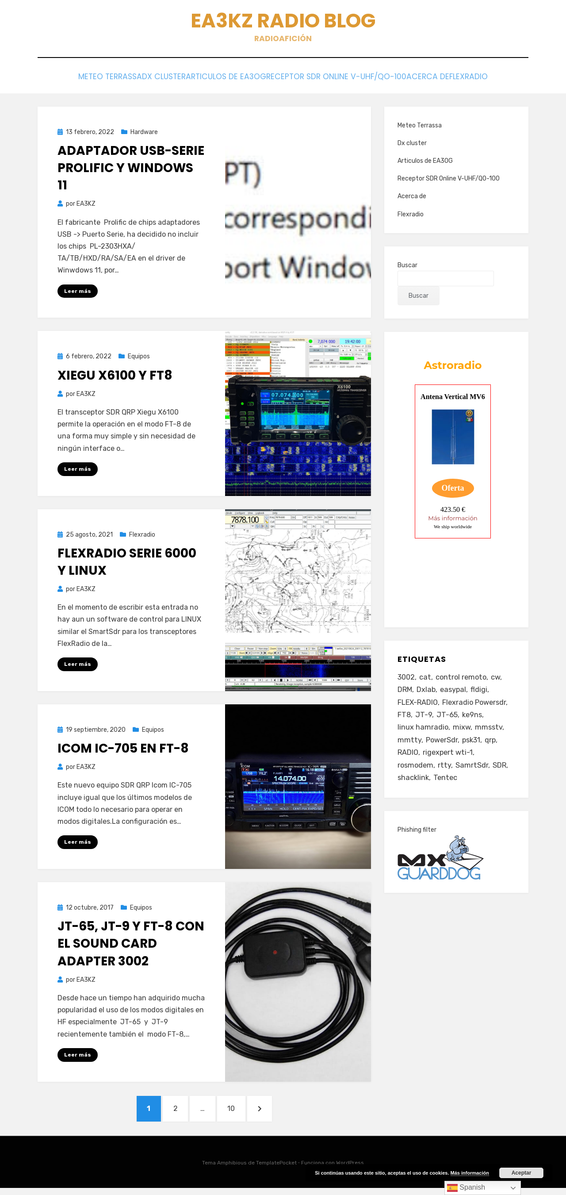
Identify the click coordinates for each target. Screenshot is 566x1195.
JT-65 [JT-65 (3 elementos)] (448, 719)
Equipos (139, 358)
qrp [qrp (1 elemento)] (493, 747)
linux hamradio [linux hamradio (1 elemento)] (423, 733)
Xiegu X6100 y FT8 (114, 377)
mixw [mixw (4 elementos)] (462, 733)
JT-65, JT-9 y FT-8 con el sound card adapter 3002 (130, 946)
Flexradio (492, 80)
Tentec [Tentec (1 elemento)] (447, 787)
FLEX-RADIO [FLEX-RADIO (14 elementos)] (419, 706)
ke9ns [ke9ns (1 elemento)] (473, 719)
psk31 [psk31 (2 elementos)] (473, 747)
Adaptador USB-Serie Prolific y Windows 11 (130, 170)
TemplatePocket (276, 1170)
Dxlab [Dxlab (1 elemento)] (427, 692)
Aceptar (522, 1173)
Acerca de (440, 80)
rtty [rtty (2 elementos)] (446, 774)
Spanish (466, 1188)
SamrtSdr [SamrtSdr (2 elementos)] (473, 774)
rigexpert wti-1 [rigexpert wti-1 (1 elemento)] (449, 760)
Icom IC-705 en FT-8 (123, 751)
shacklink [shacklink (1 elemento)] (414, 787)
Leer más (77, 293)
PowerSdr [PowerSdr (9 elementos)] (442, 747)
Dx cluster (150, 80)
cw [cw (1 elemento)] (499, 679)
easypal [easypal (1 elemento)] (455, 692)
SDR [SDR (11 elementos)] (501, 774)
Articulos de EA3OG (223, 80)
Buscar (407, 267)
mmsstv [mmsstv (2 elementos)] (490, 733)
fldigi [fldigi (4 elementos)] (481, 692)
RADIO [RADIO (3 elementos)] (408, 760)
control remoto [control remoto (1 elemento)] (463, 679)
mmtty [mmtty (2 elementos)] (409, 747)
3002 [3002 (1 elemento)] (407, 679)
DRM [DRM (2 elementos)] (405, 692)
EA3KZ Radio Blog (283, 22)
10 (241, 1112)
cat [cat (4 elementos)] (426, 679)
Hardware (144, 134)
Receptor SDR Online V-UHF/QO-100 (340, 80)
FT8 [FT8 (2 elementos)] (404, 719)
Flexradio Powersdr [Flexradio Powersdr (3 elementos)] (477, 706)
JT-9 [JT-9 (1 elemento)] (424, 719)
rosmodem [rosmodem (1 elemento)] (416, 774)
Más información (470, 1173)
